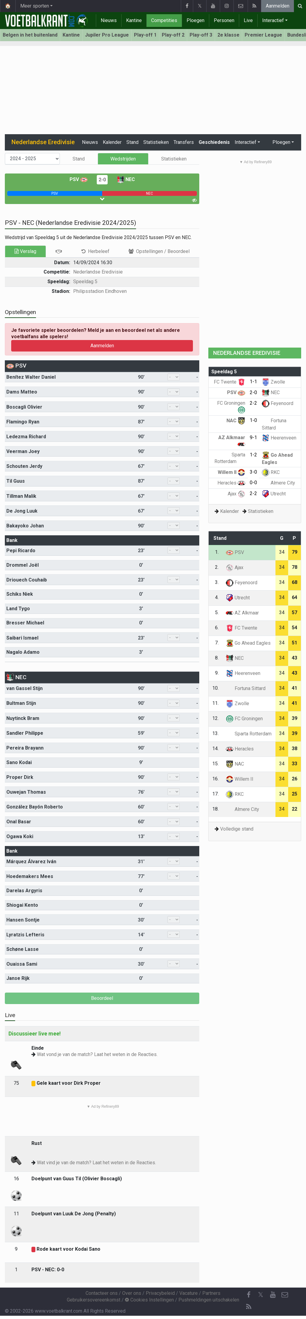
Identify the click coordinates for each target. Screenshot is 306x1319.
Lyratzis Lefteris (25, 935)
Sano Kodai (19, 762)
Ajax (236, 494)
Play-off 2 (173, 35)
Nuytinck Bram (22, 718)
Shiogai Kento (22, 905)
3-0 (253, 472)
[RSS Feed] (249, 1307)
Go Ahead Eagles (248, 643)
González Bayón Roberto (34, 807)
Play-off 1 (145, 35)
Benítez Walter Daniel (31, 377)
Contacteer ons (102, 1293)
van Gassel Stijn (24, 688)
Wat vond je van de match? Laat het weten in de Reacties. (97, 1054)
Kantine (134, 20)
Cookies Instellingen (149, 1300)
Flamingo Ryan (22, 422)
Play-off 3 (201, 35)
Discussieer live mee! (34, 1033)
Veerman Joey (23, 451)
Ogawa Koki (19, 836)
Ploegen (195, 20)
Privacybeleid (160, 1293)
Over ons (131, 1293)
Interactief (273, 20)
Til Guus (15, 481)
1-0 (253, 420)
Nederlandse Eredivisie (98, 272)
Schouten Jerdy (24, 466)
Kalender (112, 142)
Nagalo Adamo (23, 652)
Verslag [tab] (25, 251)
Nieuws (109, 20)
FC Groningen (244, 718)
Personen (224, 20)
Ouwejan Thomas (26, 792)
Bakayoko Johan (25, 526)
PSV (79, 179)
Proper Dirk (19, 777)
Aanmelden (277, 6)
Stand (132, 142)
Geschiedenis (214, 142)
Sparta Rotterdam (249, 734)
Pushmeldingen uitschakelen (208, 1300)
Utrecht (274, 494)
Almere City (278, 483)
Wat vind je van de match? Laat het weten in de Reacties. (96, 1162)
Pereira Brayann (25, 748)
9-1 (253, 437)
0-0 (253, 482)
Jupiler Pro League (107, 35)
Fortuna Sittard (245, 688)
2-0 (102, 180)
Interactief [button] (245, 142)
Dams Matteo (21, 392)
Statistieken (156, 142)
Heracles (231, 483)
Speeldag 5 (85, 281)
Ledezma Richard (26, 436)
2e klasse (228, 35)
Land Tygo (18, 608)
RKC (271, 472)
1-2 (253, 455)
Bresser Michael (25, 623)
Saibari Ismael (22, 638)
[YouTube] (273, 1295)
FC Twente (229, 382)
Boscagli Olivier (24, 407)
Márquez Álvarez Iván (31, 861)
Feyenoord (277, 403)
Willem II (231, 472)
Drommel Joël (22, 565)
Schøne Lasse (22, 949)
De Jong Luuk (21, 511)
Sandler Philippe (24, 733)
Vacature (188, 1293)
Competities (164, 20)
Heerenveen (279, 438)
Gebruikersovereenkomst (93, 1300)
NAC (235, 420)
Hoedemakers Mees (29, 876)
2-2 (253, 403)
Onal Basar (18, 822)
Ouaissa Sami (21, 964)
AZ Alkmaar (242, 613)
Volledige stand (236, 829)
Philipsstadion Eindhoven (100, 291)
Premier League (263, 35)
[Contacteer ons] (285, 1295)
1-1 (253, 381)
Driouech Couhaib (26, 580)
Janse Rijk (18, 978)
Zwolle (273, 382)
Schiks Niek (19, 594)
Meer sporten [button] (34, 6)
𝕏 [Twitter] (260, 1294)
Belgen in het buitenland (30, 35)
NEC (126, 179)
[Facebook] (249, 1295)
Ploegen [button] (281, 142)
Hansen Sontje (23, 920)
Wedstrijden (123, 159)
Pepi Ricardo (20, 550)
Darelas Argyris (24, 890)
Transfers (184, 142)
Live (248, 20)
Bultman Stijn (21, 703)
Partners (211, 1293)
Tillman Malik (21, 496)
